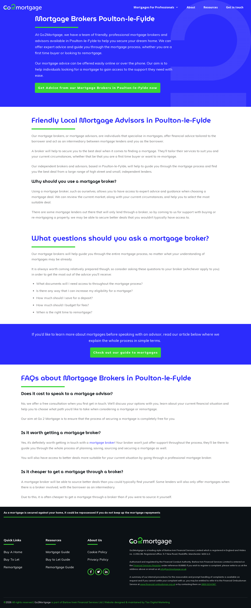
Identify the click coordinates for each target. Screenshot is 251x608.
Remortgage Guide (60, 567)
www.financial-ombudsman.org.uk (157, 584)
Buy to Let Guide (58, 559)
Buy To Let (11, 559)
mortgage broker (102, 443)
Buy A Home (13, 552)
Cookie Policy (97, 552)
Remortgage (13, 567)
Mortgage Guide (58, 552)
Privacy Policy (98, 559)
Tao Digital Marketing (157, 602)
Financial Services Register (147, 565)
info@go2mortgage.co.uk (173, 569)
